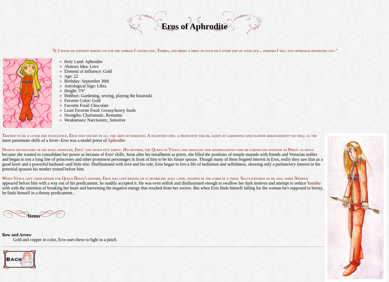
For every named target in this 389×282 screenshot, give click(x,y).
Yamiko (163, 50)
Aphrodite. (117, 140)
